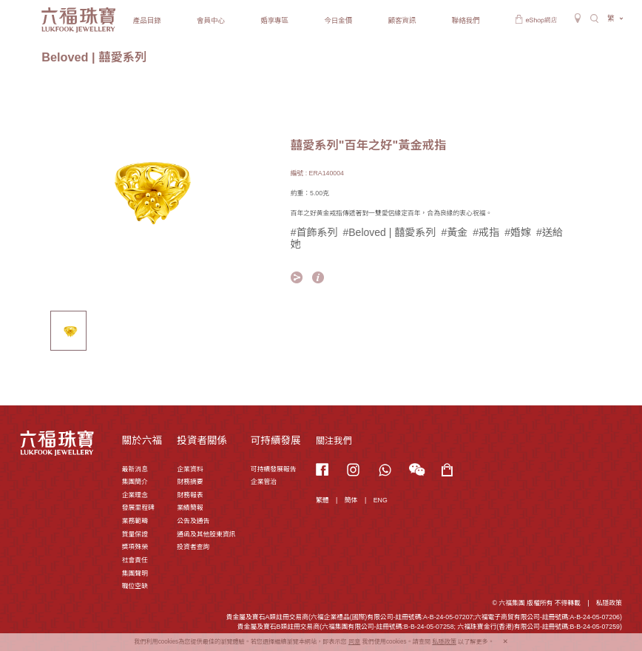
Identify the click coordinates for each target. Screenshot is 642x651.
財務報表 (190, 495)
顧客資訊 (402, 20)
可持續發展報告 (274, 469)
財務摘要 (190, 481)
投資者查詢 (193, 546)
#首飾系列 (314, 232)
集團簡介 (135, 481)
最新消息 (135, 469)
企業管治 (264, 481)
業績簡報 (190, 507)
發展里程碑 (138, 507)
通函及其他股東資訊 (206, 534)
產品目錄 (147, 20)
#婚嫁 (517, 232)
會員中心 (211, 20)
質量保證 (135, 534)
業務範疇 (135, 520)
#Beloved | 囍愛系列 (389, 232)
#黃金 (454, 232)
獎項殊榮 (135, 546)
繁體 (322, 500)
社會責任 (135, 560)
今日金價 (338, 20)
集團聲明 (135, 573)
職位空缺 (135, 586)
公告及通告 (193, 520)
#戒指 (486, 232)
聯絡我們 (466, 20)
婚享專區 (274, 20)
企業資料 (190, 469)
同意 (354, 641)
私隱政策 (609, 603)
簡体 (351, 500)
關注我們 (334, 441)
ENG (381, 500)
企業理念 (135, 495)
